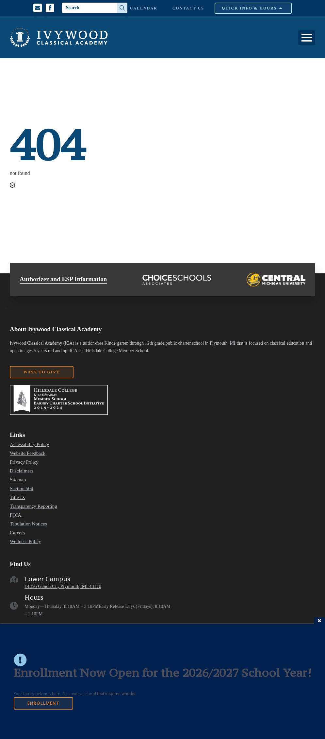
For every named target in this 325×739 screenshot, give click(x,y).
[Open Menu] (306, 37)
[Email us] (37, 8)
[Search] (122, 8)
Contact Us (188, 8)
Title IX (17, 497)
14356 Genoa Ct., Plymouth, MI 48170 (62, 586)
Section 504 (21, 488)
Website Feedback (27, 453)
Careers (17, 532)
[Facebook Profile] (50, 8)
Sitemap (18, 479)
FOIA (15, 515)
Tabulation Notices (28, 524)
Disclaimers (21, 471)
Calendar (143, 8)
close (319, 620)
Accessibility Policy (29, 444)
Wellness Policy (25, 541)
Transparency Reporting (33, 506)
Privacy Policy (24, 462)
